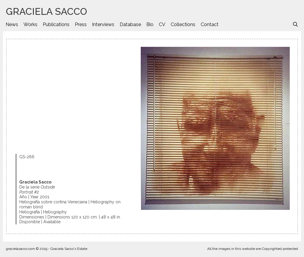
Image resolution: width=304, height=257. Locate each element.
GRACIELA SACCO (46, 11)
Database (130, 24)
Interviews (103, 24)
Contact (209, 24)
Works (30, 24)
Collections (183, 24)
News (12, 24)
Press (81, 24)
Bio (149, 24)
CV (162, 24)
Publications (56, 24)
